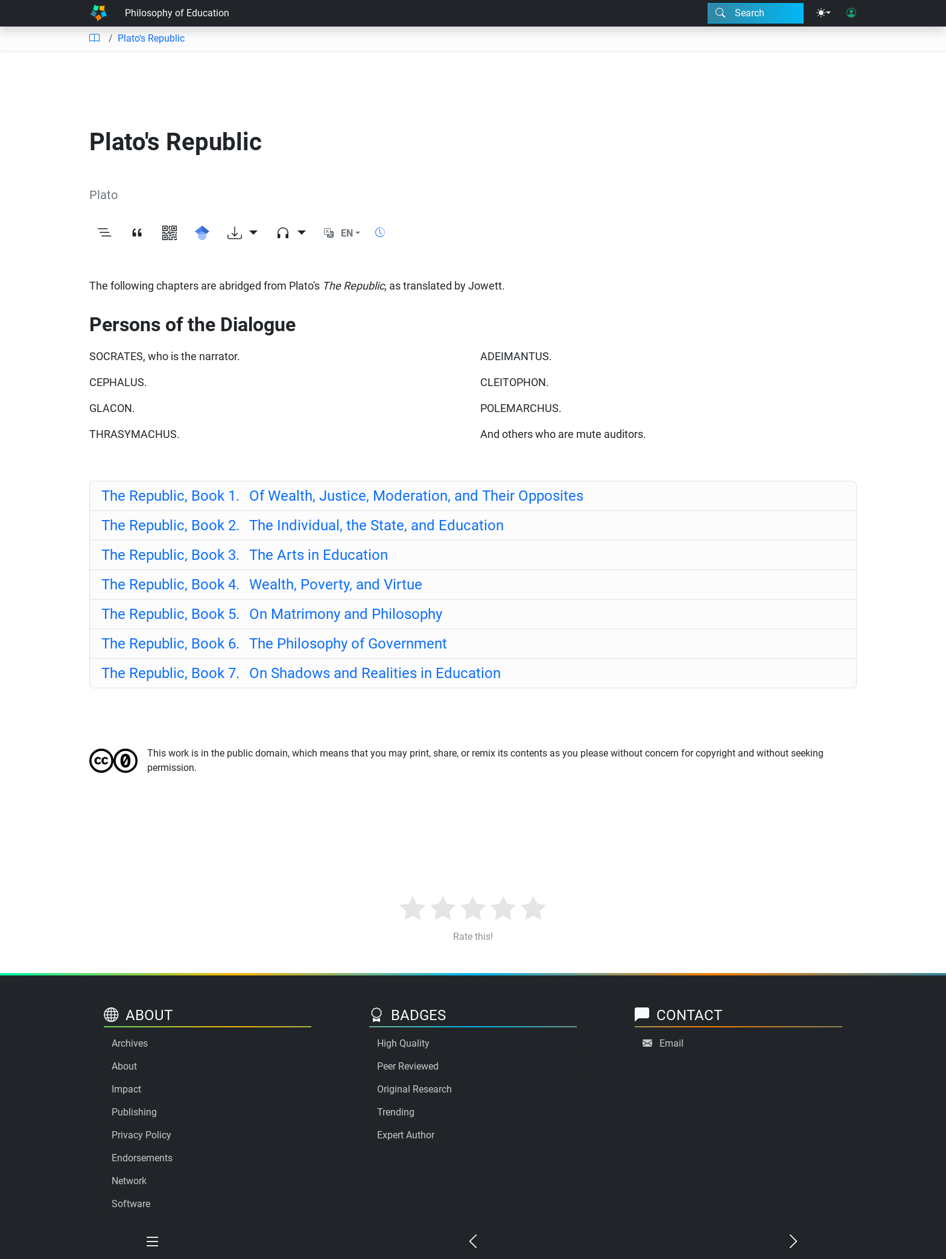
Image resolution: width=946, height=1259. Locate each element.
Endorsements (142, 1158)
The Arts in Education (244, 555)
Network (129, 1181)
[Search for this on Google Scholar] (202, 233)
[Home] (98, 13)
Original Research (414, 1089)
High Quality (403, 1043)
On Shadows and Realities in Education (301, 673)
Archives (130, 1043)
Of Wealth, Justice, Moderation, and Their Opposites (342, 495)
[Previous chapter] (473, 1242)
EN (347, 233)
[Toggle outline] (104, 233)
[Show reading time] (380, 232)
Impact (126, 1089)
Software (131, 1204)
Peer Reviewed (408, 1066)
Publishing (134, 1112)
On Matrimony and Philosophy (271, 614)
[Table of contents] (94, 38)
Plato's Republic (151, 38)
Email (671, 1043)
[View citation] (137, 233)
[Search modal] (756, 13)
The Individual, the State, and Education (302, 525)
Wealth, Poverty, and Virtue (261, 584)
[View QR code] (169, 233)
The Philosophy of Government (274, 643)
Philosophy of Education (177, 13)
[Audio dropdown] (291, 233)
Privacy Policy (141, 1135)
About (124, 1066)
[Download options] (242, 233)
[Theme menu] (823, 13)
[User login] (851, 13)
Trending (395, 1112)
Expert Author (405, 1135)
